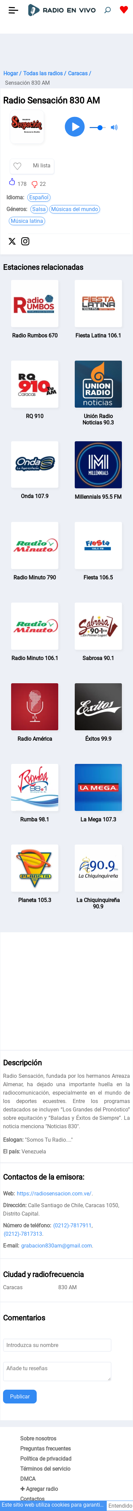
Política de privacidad (45, 1459)
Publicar (20, 1396)
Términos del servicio (45, 1469)
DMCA (27, 1479)
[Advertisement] (66, 50)
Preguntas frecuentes (45, 1448)
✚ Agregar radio (39, 1489)
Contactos (32, 1499)
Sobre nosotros (38, 1438)
